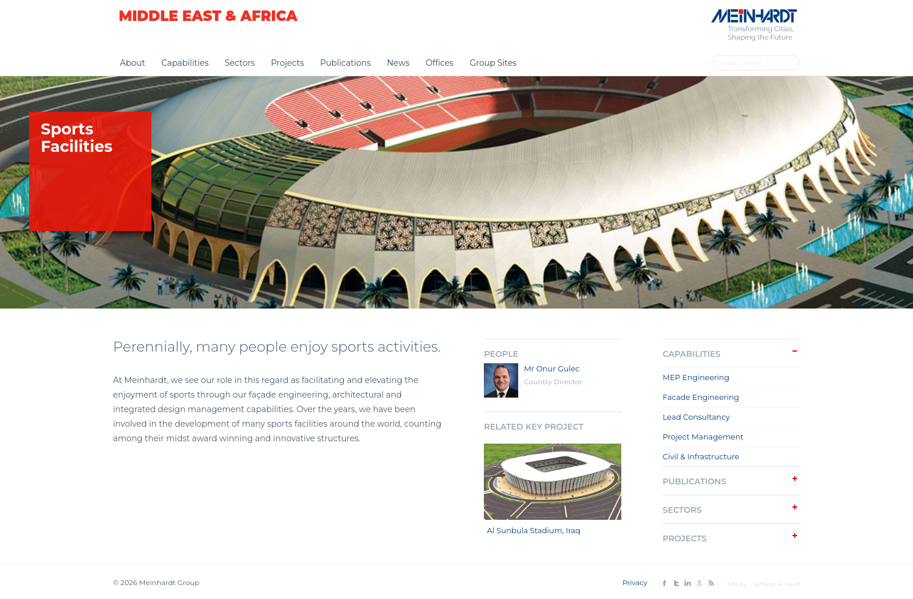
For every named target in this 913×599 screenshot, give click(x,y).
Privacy (634, 582)
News (398, 63)
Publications (345, 63)
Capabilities (184, 63)
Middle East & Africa (208, 16)
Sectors (240, 63)
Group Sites (493, 63)
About (132, 63)
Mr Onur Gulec (552, 368)
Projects (287, 63)
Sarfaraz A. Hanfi (776, 584)
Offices (440, 63)
